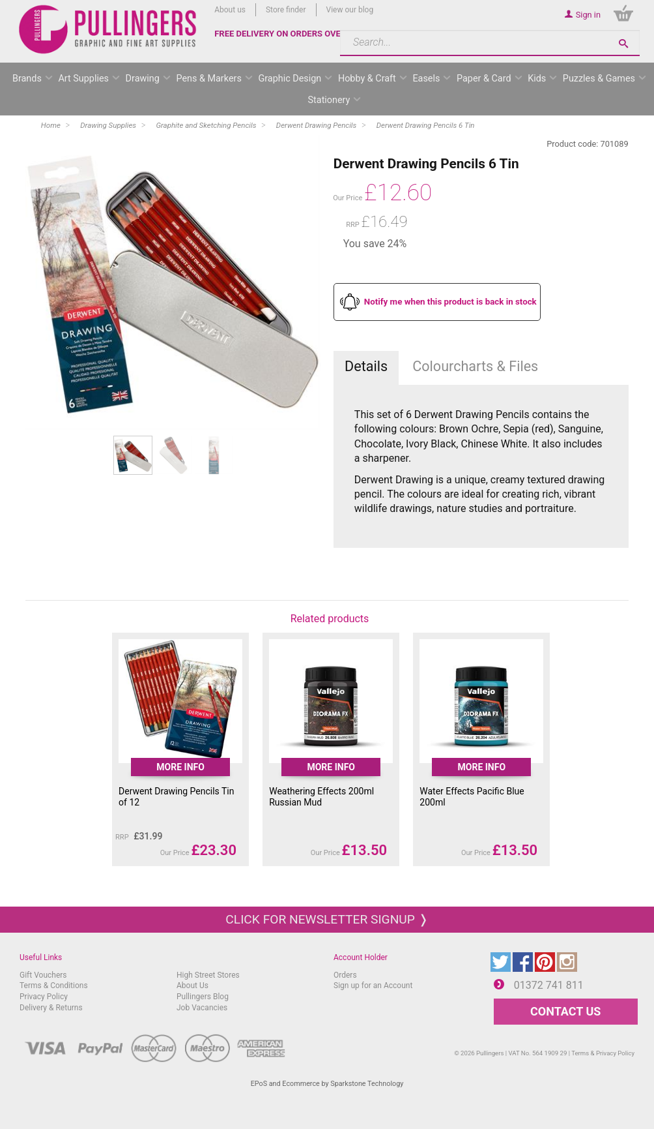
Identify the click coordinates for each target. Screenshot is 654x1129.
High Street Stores (208, 975)
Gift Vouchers (43, 975)
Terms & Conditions (54, 985)
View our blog (350, 9)
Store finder (286, 9)
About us (230, 9)
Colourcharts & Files (475, 366)
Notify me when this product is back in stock (450, 302)
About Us (192, 985)
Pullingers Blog (203, 996)
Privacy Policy (44, 996)
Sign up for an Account (373, 985)
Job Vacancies (202, 1007)
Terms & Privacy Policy (602, 1053)
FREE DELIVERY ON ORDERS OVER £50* (290, 33)
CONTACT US (565, 1011)
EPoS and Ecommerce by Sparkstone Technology (327, 1083)
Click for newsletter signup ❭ (326, 919)
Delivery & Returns (51, 1007)
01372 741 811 (549, 985)
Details (366, 366)
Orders (345, 975)
